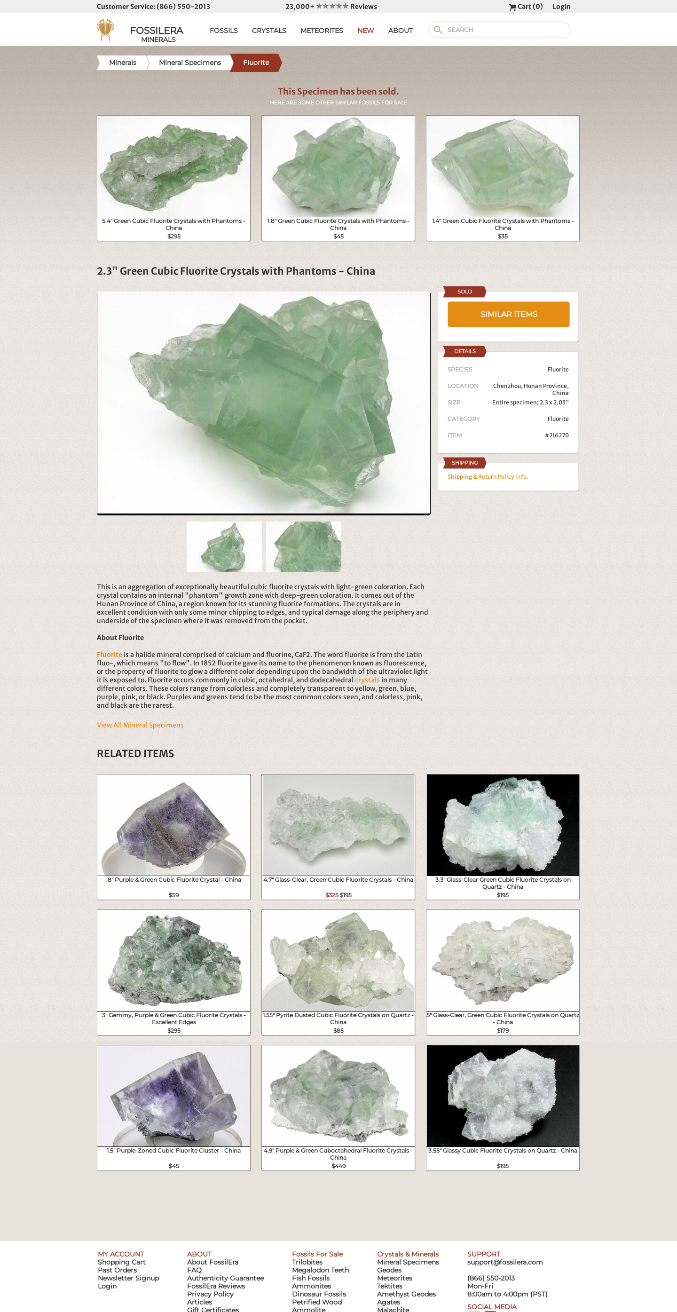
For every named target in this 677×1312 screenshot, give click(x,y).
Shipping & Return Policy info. (488, 476)
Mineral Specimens (408, 1262)
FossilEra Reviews (216, 1286)
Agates (388, 1302)
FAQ (194, 1270)
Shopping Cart (122, 1262)
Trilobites (307, 1262)
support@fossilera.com (505, 1262)
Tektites (389, 1286)
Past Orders (117, 1270)
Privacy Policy (210, 1294)
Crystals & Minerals (408, 1254)
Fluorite (558, 418)
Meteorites (394, 1278)
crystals (367, 680)
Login (561, 6)
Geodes (389, 1270)
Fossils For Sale (317, 1254)
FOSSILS (224, 30)
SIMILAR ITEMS (508, 314)
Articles (199, 1302)
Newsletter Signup (128, 1278)
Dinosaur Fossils (319, 1294)
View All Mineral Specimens (140, 725)
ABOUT (400, 30)
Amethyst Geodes (406, 1294)
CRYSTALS (269, 30)
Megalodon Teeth (320, 1270)
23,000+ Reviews (331, 6)
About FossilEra (212, 1262)
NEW (365, 30)
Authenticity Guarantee (225, 1278)
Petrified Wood (317, 1302)
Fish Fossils (311, 1278)
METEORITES (321, 30)
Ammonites (311, 1286)
